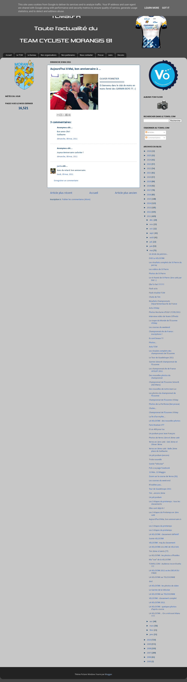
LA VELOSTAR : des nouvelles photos (164, 421)
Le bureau (32, 55)
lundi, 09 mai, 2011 (65, 174)
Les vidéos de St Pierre (159, 269)
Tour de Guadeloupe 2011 (160, 489)
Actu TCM (153, 347)
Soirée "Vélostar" (156, 464)
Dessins (121, 55)
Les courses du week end (159, 481)
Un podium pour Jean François (162, 434)
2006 (149, 657)
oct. (151, 229)
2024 (149, 160)
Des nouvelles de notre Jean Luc (162, 389)
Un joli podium (155, 497)
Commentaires (152, 138)
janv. (152, 634)
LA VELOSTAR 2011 (157, 602)
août (152, 237)
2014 (149, 203)
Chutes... (152, 408)
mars (152, 626)
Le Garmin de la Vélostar (159, 590)
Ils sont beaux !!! (156, 338)
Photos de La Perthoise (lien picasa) (164, 404)
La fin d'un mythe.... (157, 417)
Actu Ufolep (154, 308)
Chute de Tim (154, 297)
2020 (149, 177)
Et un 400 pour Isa (156, 429)
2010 (149, 640)
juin (151, 246)
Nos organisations (49, 55)
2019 (149, 181)
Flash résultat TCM (157, 293)
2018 (149, 186)
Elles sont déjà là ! (157, 508)
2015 (149, 199)
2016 (149, 195)
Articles (149, 132)
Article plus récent (61, 193)
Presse (101, 55)
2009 (149, 644)
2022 (149, 168)
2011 (149, 216)
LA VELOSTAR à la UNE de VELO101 (164, 547)
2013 (149, 208)
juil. (151, 242)
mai (151, 250)
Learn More (151, 7)
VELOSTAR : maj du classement (162, 543)
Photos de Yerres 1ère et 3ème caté (164, 438)
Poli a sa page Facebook (159, 468)
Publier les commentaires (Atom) (76, 199)
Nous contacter (86, 55)
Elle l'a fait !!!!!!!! (156, 284)
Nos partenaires (68, 55)
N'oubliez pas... (155, 485)
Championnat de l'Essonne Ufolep (163, 400)
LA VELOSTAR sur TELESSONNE (162, 577)
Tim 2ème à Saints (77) (158, 551)
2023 (149, 164)
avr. (151, 621)
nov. (151, 224)
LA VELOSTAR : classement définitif (164, 534)
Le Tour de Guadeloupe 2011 (161, 358)
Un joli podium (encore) (159, 455)
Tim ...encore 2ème (157, 493)
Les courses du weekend (159, 327)
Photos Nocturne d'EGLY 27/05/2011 (164, 312)
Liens (110, 55)
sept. (152, 233)
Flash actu (153, 289)
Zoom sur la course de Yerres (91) (163, 476)
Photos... (152, 343)
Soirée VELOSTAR (156, 539)
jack (59, 166)
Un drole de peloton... (158, 254)
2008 (149, 648)
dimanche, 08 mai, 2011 (67, 139)
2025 (149, 155)
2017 (149, 190)
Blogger (108, 674)
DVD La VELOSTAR (156, 258)
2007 (149, 653)
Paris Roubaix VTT (156, 425)
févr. (152, 630)
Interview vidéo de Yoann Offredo (163, 316)
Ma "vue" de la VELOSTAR (160, 560)
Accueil (9, 55)
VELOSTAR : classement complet (163, 598)
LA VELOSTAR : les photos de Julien (164, 586)
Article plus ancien (126, 193)
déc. (152, 220)
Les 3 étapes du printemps (160, 526)
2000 (149, 661)
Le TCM (19, 55)
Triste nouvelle (155, 460)
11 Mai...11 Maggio (157, 472)
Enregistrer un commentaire (66, 181)
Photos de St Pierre (157, 274)
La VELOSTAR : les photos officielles (164, 555)
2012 (149, 212)
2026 (149, 151)
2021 (149, 173)
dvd (150, 581)
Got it (165, 7)
